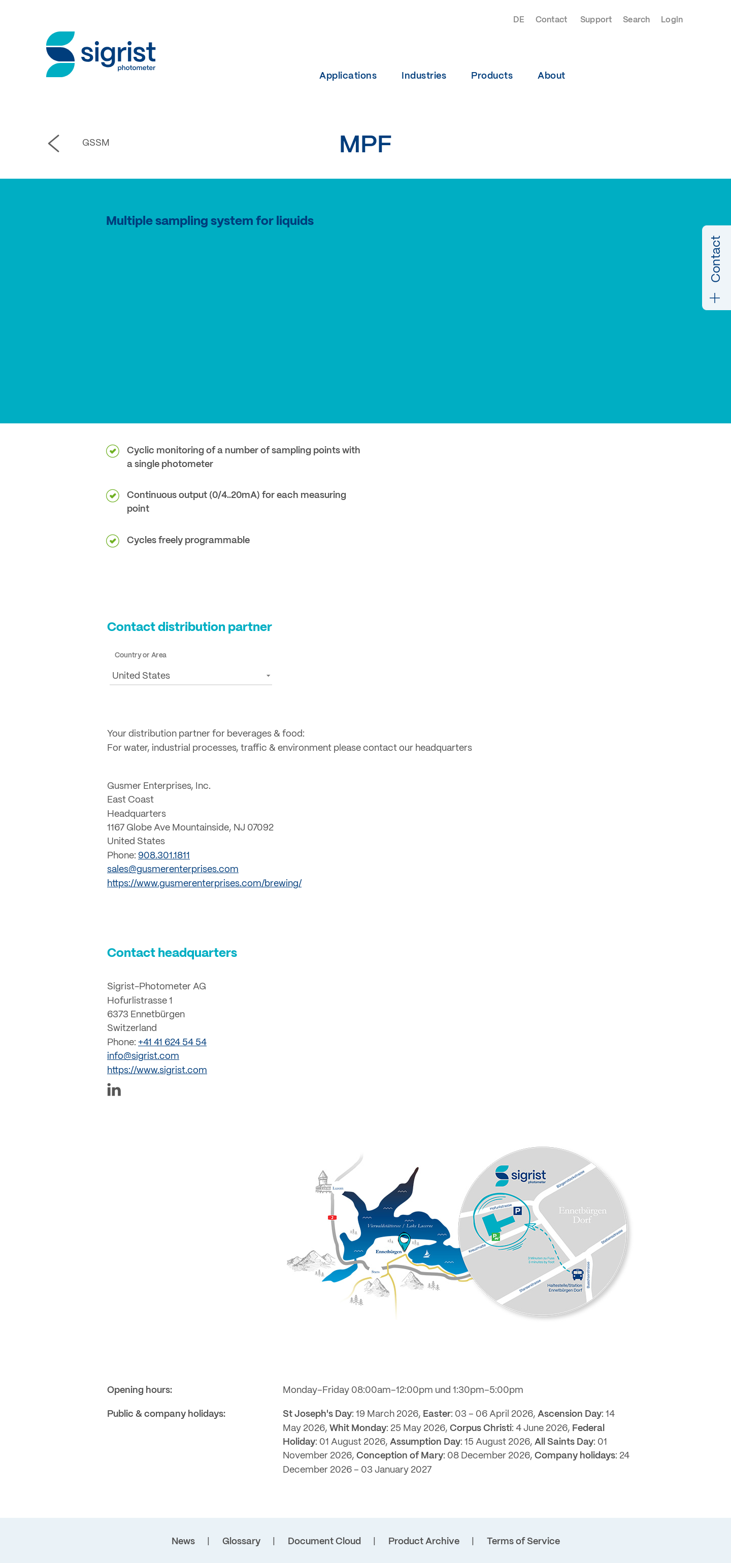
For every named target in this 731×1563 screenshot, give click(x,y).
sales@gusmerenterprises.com (173, 869)
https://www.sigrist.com (157, 1070)
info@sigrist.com (143, 1056)
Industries (424, 76)
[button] (191, 675)
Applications (348, 76)
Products (492, 76)
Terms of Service (523, 1541)
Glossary (241, 1541)
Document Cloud (324, 1541)
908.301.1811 (164, 855)
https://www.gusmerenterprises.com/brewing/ (204, 883)
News (183, 1541)
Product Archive (423, 1541)
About (552, 76)
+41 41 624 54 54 (172, 1042)
